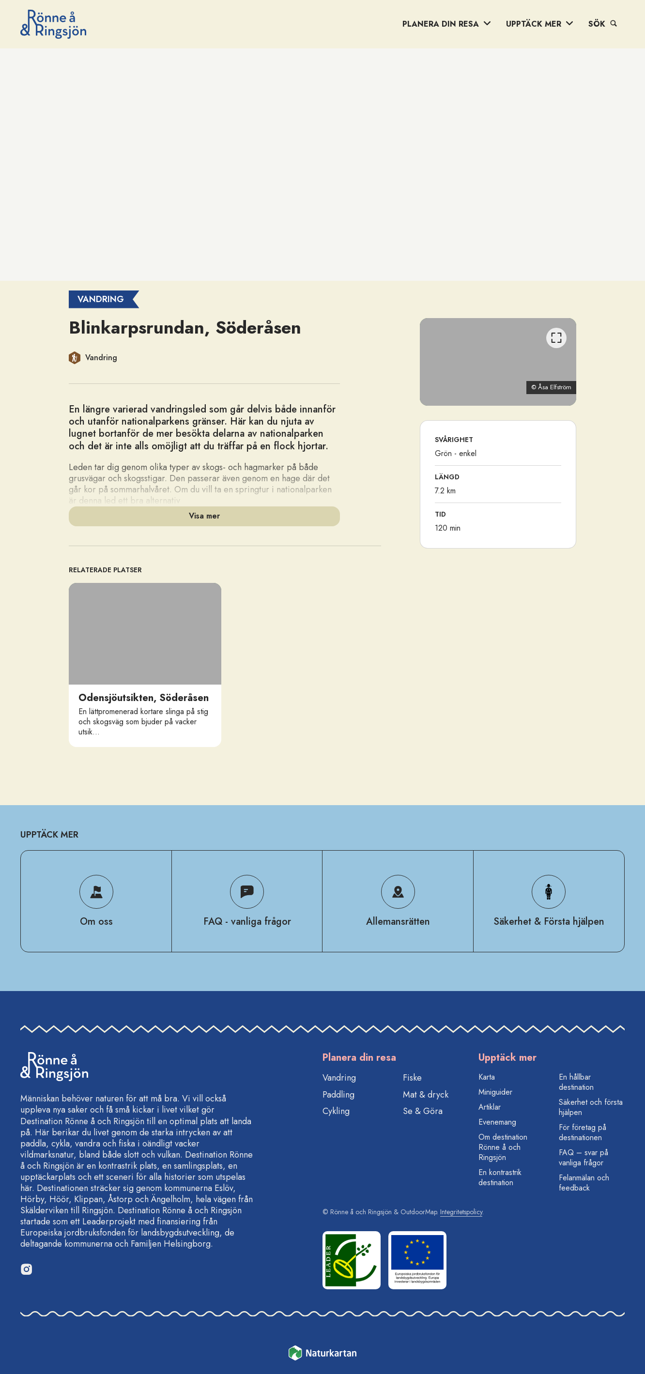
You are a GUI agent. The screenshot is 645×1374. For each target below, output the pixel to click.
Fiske (412, 1077)
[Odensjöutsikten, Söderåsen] (145, 665)
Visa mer (204, 515)
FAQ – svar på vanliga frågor (583, 1157)
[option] (145, 665)
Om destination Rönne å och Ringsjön (502, 1147)
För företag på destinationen (582, 1132)
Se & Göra (423, 1111)
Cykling (336, 1111)
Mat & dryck (425, 1094)
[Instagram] (26, 1269)
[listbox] (225, 665)
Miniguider (495, 1092)
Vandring (339, 1077)
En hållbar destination (576, 1082)
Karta (486, 1077)
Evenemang (497, 1122)
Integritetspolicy (461, 1212)
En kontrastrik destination (500, 1177)
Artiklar (489, 1107)
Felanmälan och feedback (584, 1182)
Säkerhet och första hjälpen (591, 1107)
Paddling (338, 1094)
